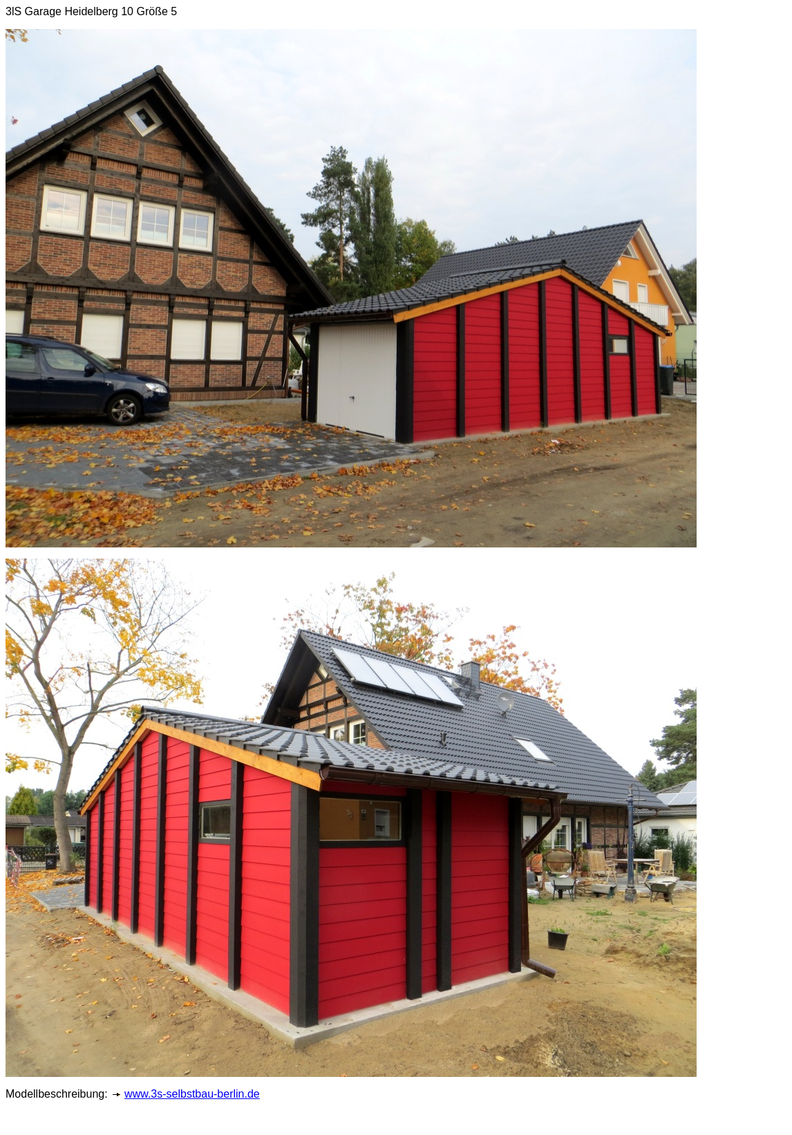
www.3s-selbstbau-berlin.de (192, 1094)
